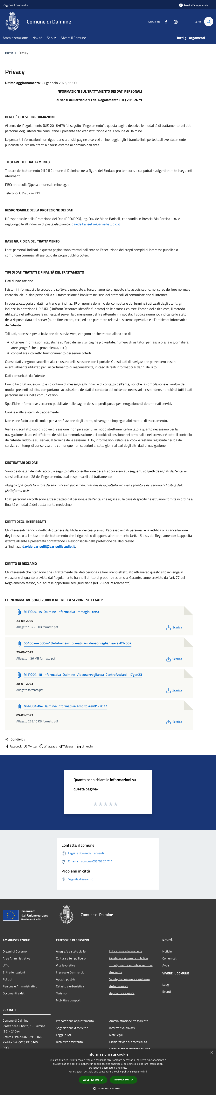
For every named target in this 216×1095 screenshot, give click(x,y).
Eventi (166, 991)
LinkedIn (85, 746)
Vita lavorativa (65, 965)
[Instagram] (174, 21)
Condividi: (15, 739)
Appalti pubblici (66, 979)
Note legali (116, 1034)
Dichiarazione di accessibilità (128, 1041)
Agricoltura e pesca (122, 993)
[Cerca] (208, 21)
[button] (108, 1088)
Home (9, 52)
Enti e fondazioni (14, 972)
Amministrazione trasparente (128, 1021)
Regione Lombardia (15, 5)
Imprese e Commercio (70, 972)
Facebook (13, 746)
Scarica (173, 627)
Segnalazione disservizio (72, 1027)
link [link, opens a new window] (145, 1071)
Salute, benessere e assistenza (129, 979)
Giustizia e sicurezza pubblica (128, 958)
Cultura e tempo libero (71, 958)
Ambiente (115, 972)
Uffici (6, 965)
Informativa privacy (122, 1027)
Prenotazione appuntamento (75, 1021)
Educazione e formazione (125, 951)
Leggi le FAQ (64, 1034)
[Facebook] (164, 21)
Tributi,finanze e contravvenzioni (131, 965)
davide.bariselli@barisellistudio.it (96, 224)
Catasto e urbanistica (70, 986)
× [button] (211, 1052)
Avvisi (166, 965)
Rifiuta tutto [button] (123, 1079)
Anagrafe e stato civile (71, 951)
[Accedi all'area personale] (193, 5)
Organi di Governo (15, 951)
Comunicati (169, 958)
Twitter (30, 746)
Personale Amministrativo (20, 986)
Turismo (61, 993)
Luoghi (166, 984)
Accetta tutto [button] (93, 1079)
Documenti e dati (14, 993)
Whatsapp (48, 746)
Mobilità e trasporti (68, 1000)
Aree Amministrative (16, 958)
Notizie (167, 951)
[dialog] (108, 1072)
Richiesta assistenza (69, 1041)
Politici (7, 979)
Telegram (67, 746)
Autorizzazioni (118, 986)
